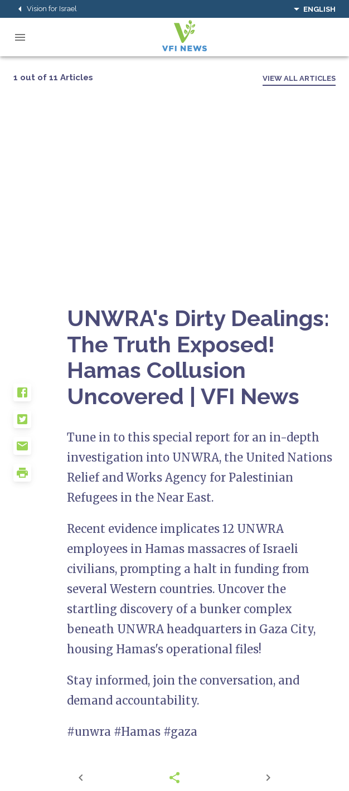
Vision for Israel (45, 9)
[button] (40, 397)
